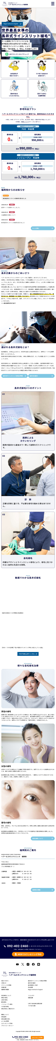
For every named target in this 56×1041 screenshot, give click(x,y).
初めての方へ (5, 981)
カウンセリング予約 (6, 1023)
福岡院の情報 (36, 890)
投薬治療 (30, 998)
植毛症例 (3, 1017)
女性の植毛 (4, 1000)
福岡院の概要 (5, 989)
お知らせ (3, 983)
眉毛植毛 (3, 1002)
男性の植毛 (4, 998)
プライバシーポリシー (7, 1025)
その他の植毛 (5, 1006)
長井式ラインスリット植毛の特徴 (13, 376)
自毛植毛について (6, 995)
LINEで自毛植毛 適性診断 (35, 1003)
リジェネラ (31, 995)
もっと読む (35, 228)
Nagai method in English (10, 24)
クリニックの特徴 (6, 985)
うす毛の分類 (31, 1006)
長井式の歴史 (34, 376)
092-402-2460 (21, 1037)
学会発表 (30, 987)
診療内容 (3, 987)
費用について (25, 122)
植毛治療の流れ (5, 1019)
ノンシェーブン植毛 (6, 1004)
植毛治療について (37, 838)
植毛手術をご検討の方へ (8, 1009)
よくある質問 (5, 1021)
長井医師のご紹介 (33, 985)
